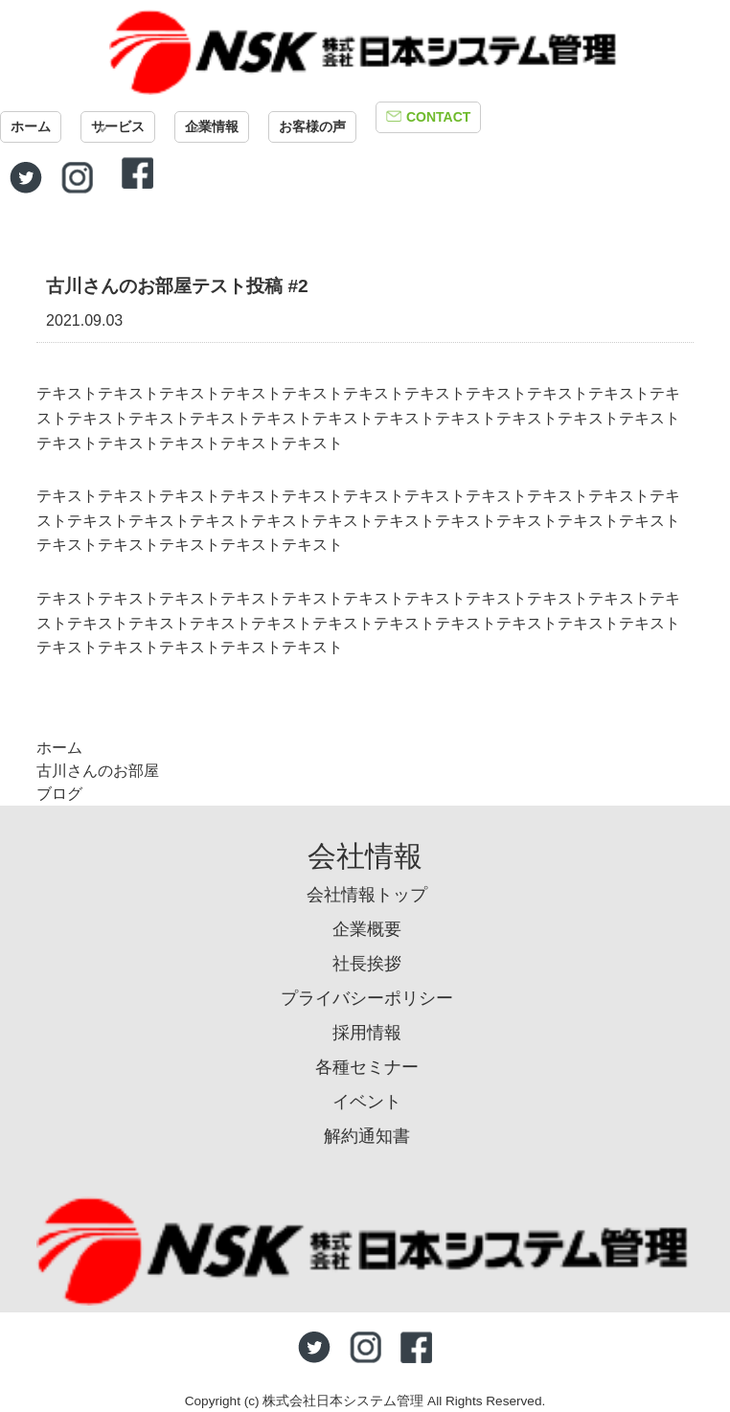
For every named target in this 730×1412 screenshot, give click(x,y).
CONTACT (438, 117)
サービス (118, 126)
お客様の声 (312, 126)
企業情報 (212, 126)
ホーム (31, 126)
